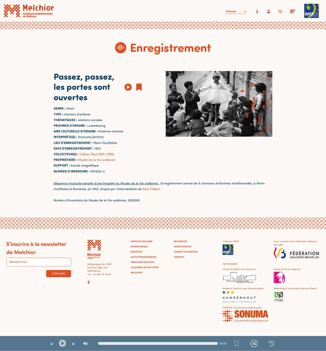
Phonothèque (139, 246)
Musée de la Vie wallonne (96, 160)
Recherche (180, 241)
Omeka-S (136, 282)
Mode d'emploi (183, 246)
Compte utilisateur (185, 251)
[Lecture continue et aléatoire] (254, 343)
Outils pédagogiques (143, 256)
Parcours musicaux (142, 262)
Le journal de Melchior (144, 267)
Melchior (136, 272)
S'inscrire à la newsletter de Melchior (36, 247)
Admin (134, 277)
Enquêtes (136, 251)
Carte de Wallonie (142, 241)
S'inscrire (58, 273)
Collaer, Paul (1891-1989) (96, 154)
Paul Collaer (151, 189)
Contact (179, 256)
